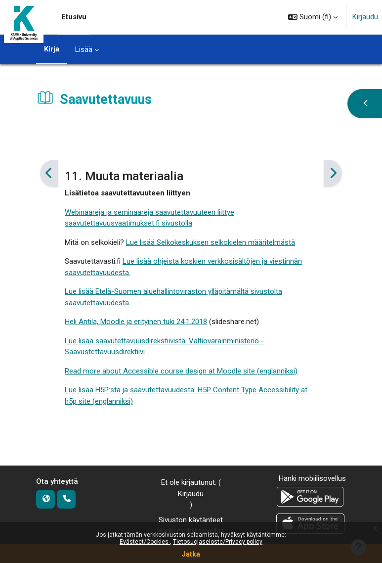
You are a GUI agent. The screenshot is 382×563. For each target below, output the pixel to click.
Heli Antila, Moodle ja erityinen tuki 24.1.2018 (136, 321)
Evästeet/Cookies (145, 541)
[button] (313, 17)
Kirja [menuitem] (51, 49)
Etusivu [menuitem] (73, 16)
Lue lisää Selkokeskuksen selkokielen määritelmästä (210, 242)
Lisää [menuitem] (83, 49)
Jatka (191, 554)
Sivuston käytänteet (191, 520)
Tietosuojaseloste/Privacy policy (217, 541)
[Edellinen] (49, 174)
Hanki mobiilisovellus (312, 478)
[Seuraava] (333, 174)
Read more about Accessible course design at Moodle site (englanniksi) (181, 371)
